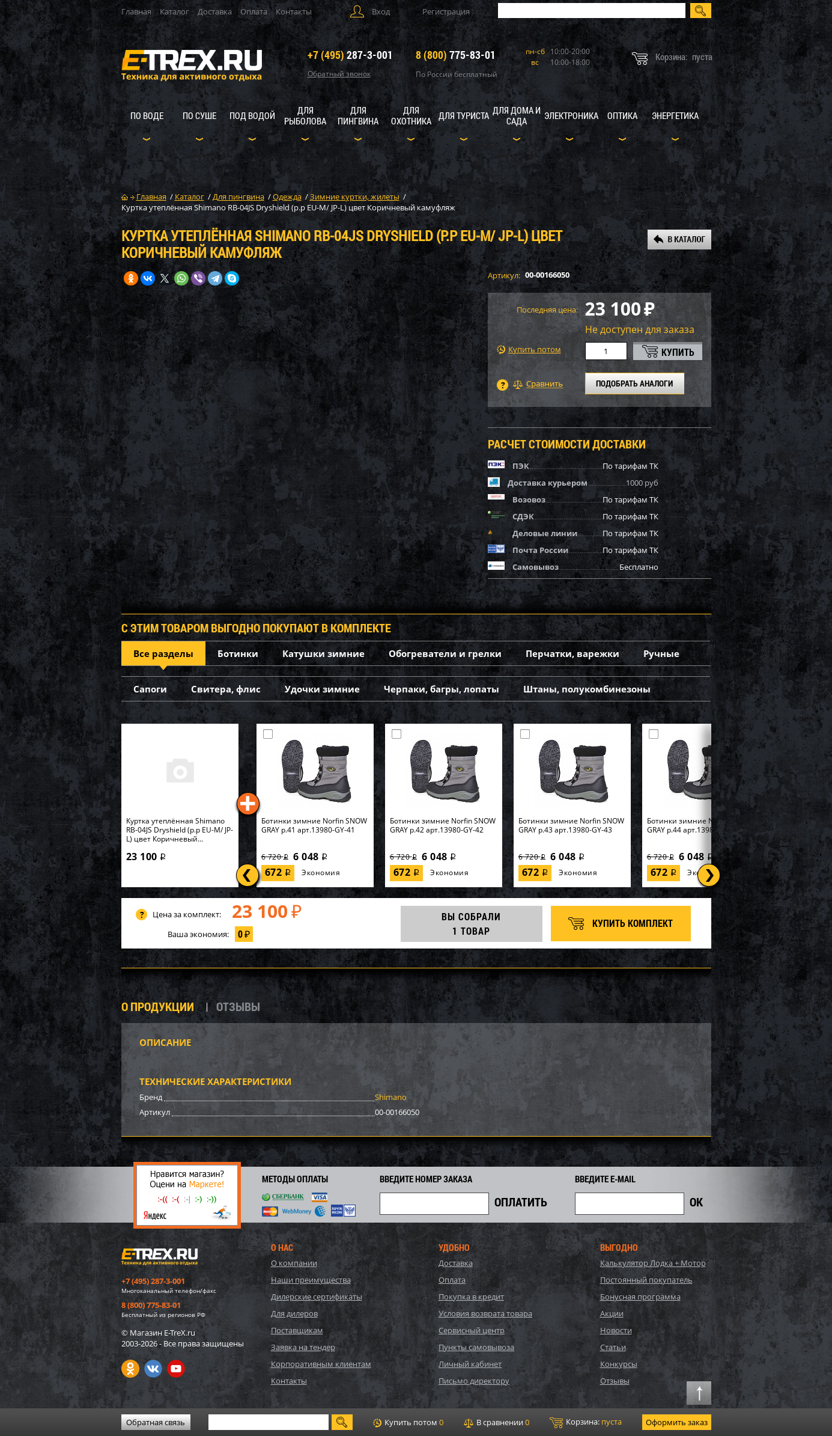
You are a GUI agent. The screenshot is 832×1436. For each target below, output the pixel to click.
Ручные (661, 653)
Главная (136, 11)
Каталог (174, 11)
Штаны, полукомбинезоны (587, 689)
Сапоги (150, 689)
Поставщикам (297, 1330)
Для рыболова (305, 115)
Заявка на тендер (303, 1347)
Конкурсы (618, 1363)
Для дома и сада (517, 115)
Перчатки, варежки (572, 653)
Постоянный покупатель (646, 1279)
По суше (199, 115)
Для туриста (464, 115)
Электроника (571, 115)
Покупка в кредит (471, 1296)
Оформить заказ (677, 1422)
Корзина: (586, 1422)
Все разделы (163, 653)
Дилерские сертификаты (316, 1296)
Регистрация (446, 11)
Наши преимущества (311, 1279)
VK (153, 1369)
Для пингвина (358, 115)
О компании (294, 1262)
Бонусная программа (640, 1296)
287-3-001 (350, 54)
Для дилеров (294, 1313)
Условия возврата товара (485, 1313)
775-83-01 (456, 54)
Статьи (613, 1347)
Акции (612, 1313)
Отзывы (615, 1380)
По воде (146, 115)
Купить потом (529, 349)
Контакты (294, 11)
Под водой (252, 115)
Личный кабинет (470, 1363)
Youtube (176, 1369)
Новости (616, 1330)
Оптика (622, 115)
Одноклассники (130, 1369)
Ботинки (237, 653)
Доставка (215, 11)
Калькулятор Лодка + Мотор (653, 1262)
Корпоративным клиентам (321, 1363)
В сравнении (496, 1422)
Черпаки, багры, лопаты (441, 689)
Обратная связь (155, 1422)
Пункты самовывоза (476, 1347)
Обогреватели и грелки (445, 653)
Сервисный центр (472, 1330)
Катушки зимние (323, 653)
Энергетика (675, 115)
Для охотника (411, 115)
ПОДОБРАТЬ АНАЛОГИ (634, 383)
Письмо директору (474, 1380)
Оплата (253, 11)
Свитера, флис (226, 689)
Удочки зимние (322, 689)
